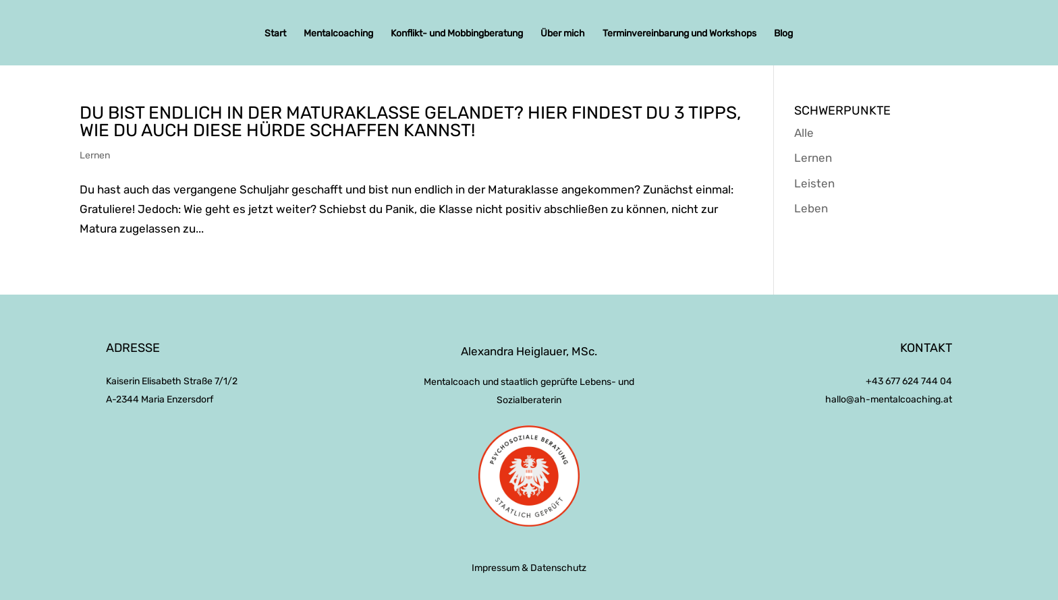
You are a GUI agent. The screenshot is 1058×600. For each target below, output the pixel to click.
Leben (811, 208)
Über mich (562, 34)
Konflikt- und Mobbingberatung (457, 34)
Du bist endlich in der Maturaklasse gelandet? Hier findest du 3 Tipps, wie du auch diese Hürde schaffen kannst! (410, 121)
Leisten (814, 183)
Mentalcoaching (338, 34)
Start (275, 34)
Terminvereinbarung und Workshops (679, 34)
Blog (783, 34)
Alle (804, 133)
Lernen (95, 155)
